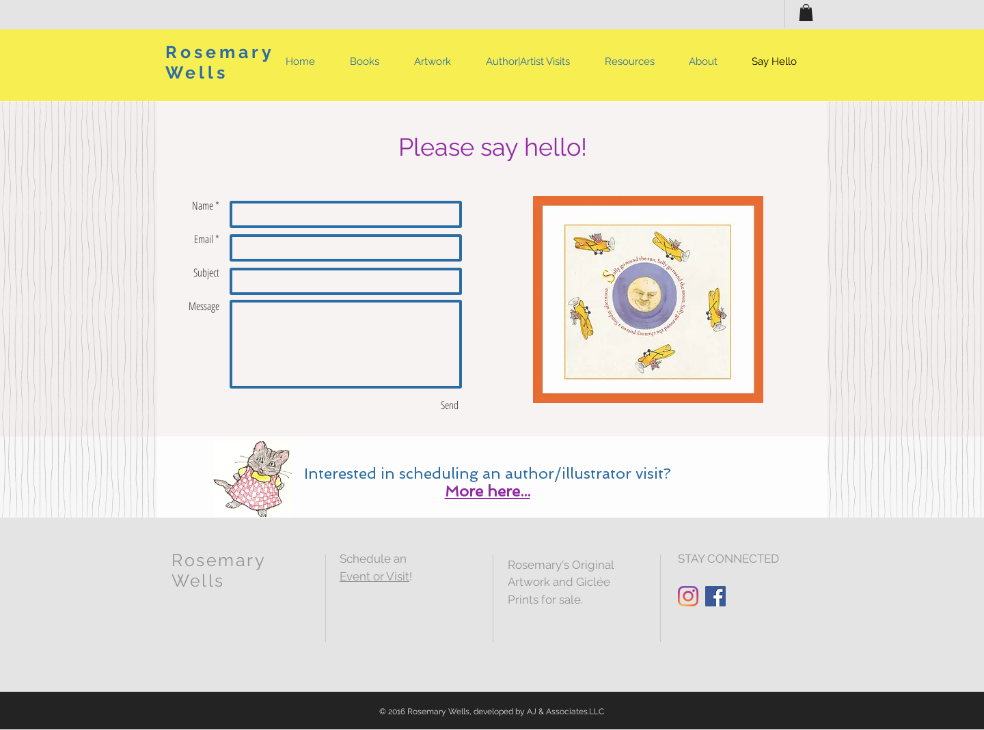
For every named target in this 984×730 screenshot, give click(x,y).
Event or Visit (374, 576)
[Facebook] (715, 596)
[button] (806, 12)
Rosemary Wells (219, 62)
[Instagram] (688, 596)
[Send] (449, 405)
